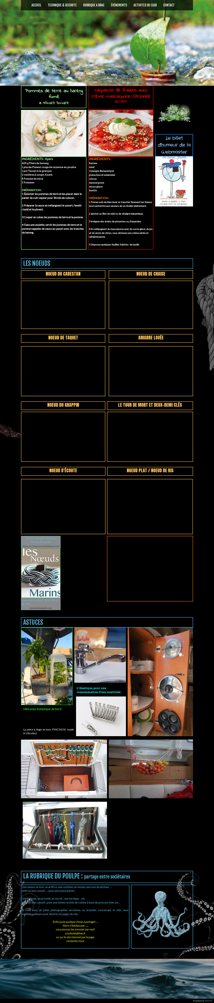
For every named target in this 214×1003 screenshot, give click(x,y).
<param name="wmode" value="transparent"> (63, 305)
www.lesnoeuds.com (41, 607)
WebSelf (208, 1001)
